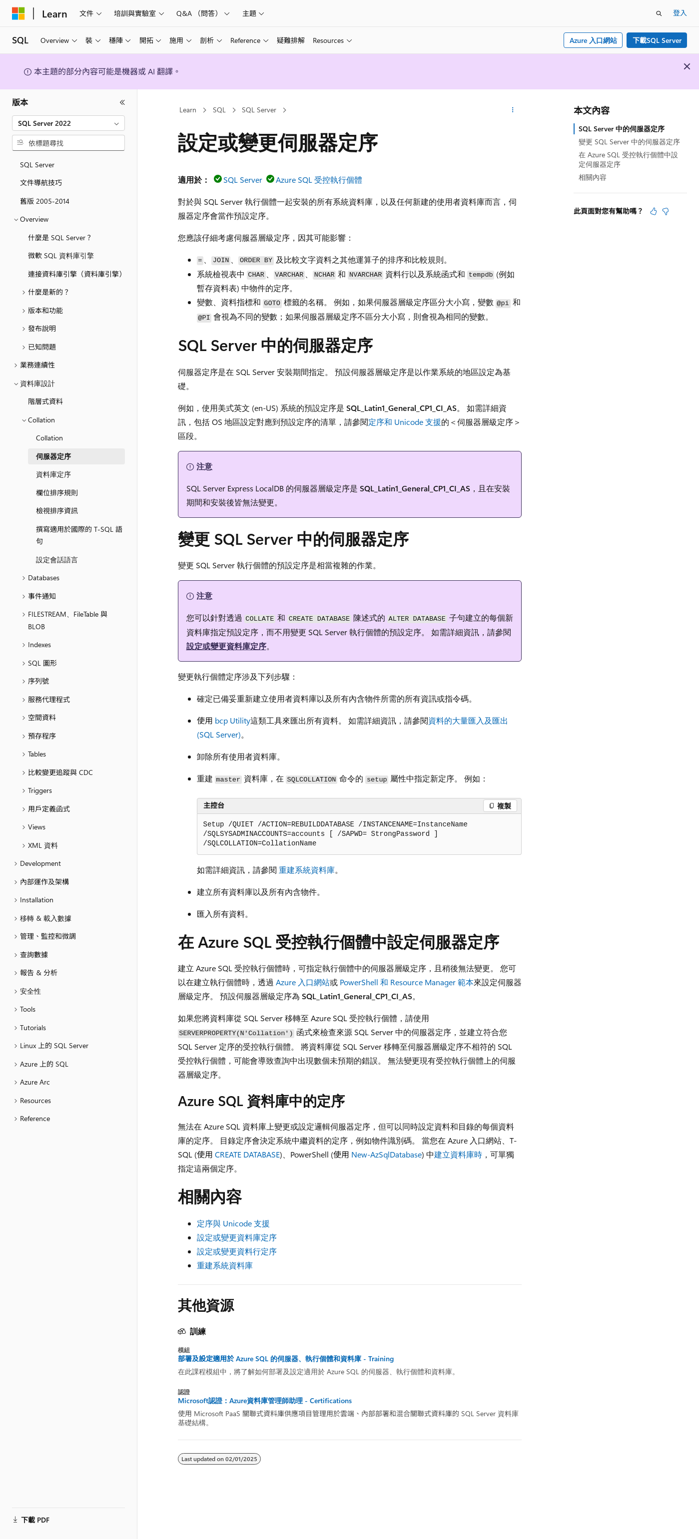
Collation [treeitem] (49, 437)
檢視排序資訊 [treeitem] (57, 510)
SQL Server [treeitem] (37, 164)
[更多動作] (512, 110)
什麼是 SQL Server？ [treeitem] (60, 237)
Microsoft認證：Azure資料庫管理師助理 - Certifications (265, 1400)
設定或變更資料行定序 (237, 1251)
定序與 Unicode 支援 (233, 1223)
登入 (680, 12)
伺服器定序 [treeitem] (53, 456)
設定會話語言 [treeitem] (57, 559)
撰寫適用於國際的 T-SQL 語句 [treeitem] (79, 535)
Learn (187, 109)
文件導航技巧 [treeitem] (41, 182)
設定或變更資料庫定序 (226, 646)
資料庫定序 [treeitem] (53, 474)
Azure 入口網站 (593, 40)
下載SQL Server (657, 40)
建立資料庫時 (458, 1154)
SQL (219, 109)
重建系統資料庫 (307, 869)
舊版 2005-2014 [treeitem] (44, 201)
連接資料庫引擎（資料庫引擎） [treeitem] (76, 274)
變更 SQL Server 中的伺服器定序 (629, 141)
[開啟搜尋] (659, 13)
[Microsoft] (18, 13)
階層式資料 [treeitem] (45, 401)
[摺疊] (122, 102)
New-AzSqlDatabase (386, 1154)
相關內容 (593, 177)
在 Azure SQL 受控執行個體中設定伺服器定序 (628, 159)
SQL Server (259, 109)
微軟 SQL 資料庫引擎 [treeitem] (61, 255)
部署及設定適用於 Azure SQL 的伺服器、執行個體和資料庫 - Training (286, 1358)
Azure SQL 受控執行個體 (319, 179)
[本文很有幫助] (654, 211)
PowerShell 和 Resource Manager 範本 (407, 982)
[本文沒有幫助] (666, 211)
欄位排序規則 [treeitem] (57, 492)
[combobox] (68, 123)
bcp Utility (232, 720)
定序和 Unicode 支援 (404, 421)
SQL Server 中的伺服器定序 (622, 128)
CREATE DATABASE (247, 1154)
